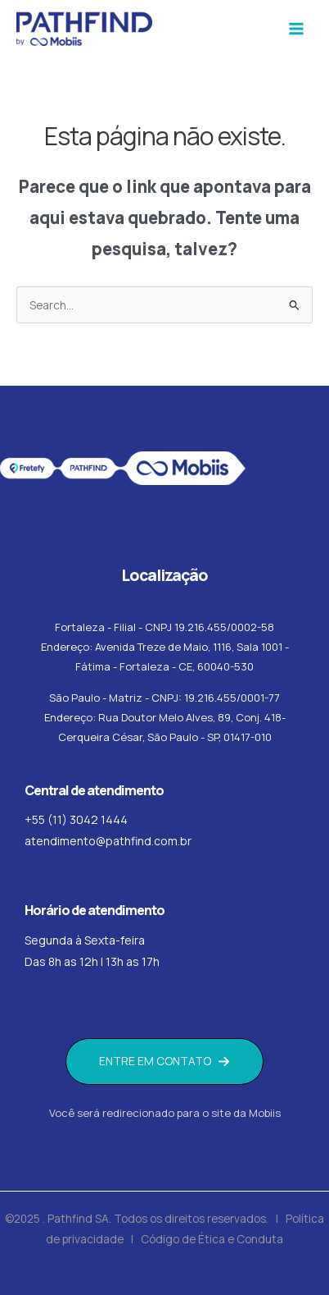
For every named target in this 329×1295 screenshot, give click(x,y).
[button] (164, 1061)
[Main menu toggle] (296, 29)
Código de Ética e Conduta (212, 1239)
